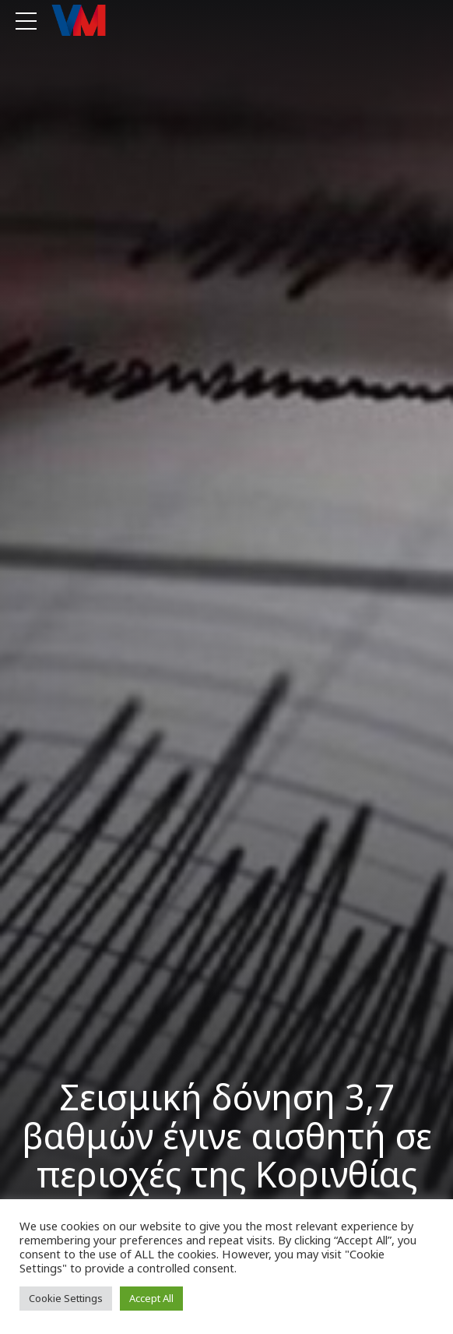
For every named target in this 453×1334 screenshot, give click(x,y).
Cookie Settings (66, 1298)
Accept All (151, 1298)
